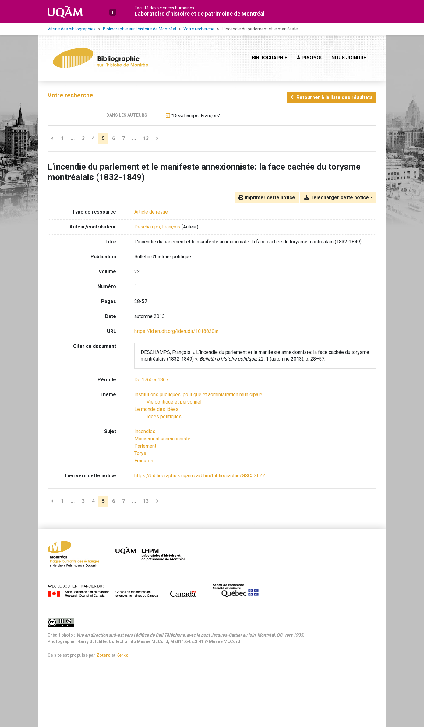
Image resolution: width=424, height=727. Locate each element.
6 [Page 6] (113, 138)
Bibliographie (269, 58)
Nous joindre (348, 58)
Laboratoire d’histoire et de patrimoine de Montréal (200, 13)
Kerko (122, 655)
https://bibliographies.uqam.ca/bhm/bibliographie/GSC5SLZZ (200, 475)
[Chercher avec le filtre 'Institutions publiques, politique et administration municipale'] (198, 394)
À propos (309, 58)
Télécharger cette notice (336, 197)
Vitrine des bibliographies (72, 28)
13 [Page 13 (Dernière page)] (146, 138)
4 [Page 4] (93, 138)
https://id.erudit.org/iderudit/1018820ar (176, 331)
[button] (112, 12)
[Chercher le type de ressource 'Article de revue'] (151, 212)
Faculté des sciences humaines (164, 8)
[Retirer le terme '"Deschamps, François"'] (196, 115)
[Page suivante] (157, 138)
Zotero (103, 655)
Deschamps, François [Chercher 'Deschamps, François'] (157, 227)
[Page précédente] (52, 138)
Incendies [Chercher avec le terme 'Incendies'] (144, 431)
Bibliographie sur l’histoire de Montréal (139, 28)
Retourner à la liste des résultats (332, 97)
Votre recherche (198, 28)
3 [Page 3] (83, 138)
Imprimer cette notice (266, 197)
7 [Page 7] (123, 138)
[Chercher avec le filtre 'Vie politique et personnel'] (174, 402)
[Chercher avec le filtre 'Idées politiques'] (164, 416)
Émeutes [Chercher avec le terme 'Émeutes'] (143, 461)
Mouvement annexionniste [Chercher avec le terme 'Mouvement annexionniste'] (162, 439)
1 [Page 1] (62, 138)
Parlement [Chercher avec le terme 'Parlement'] (145, 446)
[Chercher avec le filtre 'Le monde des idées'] (156, 409)
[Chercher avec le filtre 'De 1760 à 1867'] (151, 380)
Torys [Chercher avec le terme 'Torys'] (140, 453)
